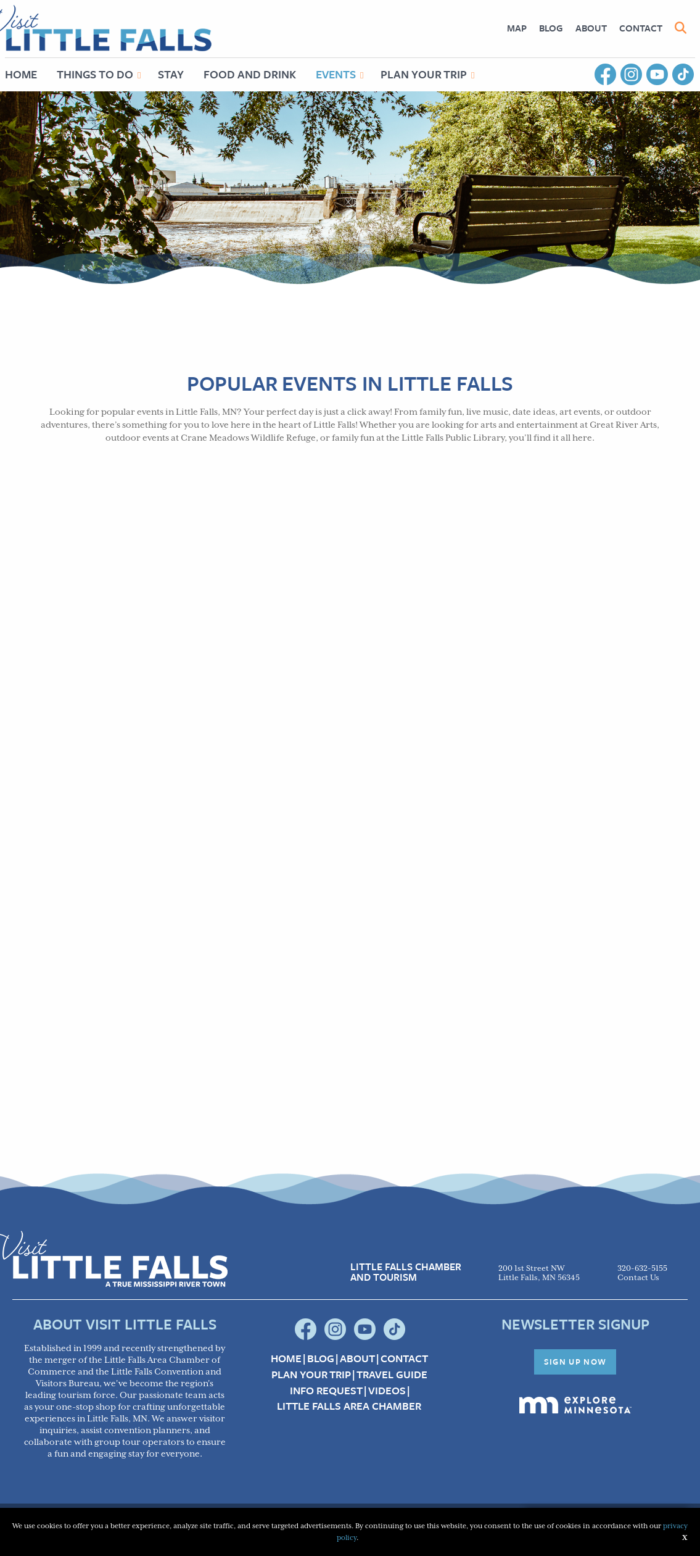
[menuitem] (517, 28)
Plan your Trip (311, 1374)
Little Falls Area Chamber (349, 1406)
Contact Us (638, 1278)
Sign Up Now (575, 1361)
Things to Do (95, 74)
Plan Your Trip (424, 74)
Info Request (326, 1390)
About (591, 28)
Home (286, 1358)
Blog (551, 28)
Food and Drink (250, 74)
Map (517, 28)
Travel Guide (391, 1374)
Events (336, 74)
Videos (387, 1390)
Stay (171, 74)
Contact (640, 28)
